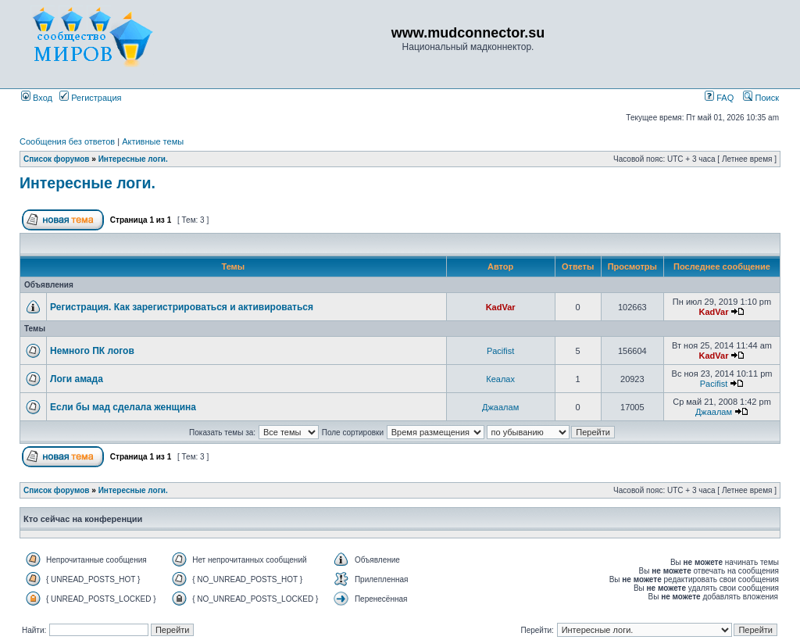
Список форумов (56, 159)
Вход (36, 97)
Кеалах (500, 379)
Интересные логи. (133, 159)
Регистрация (90, 97)
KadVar (501, 307)
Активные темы (153, 141)
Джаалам (500, 407)
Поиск (761, 97)
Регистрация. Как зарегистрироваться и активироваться (181, 307)
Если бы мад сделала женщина (123, 407)
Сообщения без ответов (67, 141)
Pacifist (500, 351)
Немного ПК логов (92, 350)
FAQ (719, 97)
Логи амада (76, 379)
